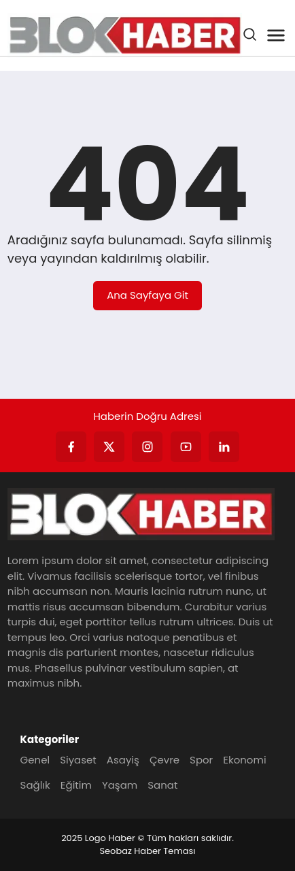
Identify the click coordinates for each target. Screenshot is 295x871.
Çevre (164, 760)
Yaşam (119, 785)
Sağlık (35, 785)
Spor (201, 760)
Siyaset (78, 760)
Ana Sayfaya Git (147, 295)
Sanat (162, 785)
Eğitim (76, 785)
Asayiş (123, 760)
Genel (35, 760)
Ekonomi (244, 760)
